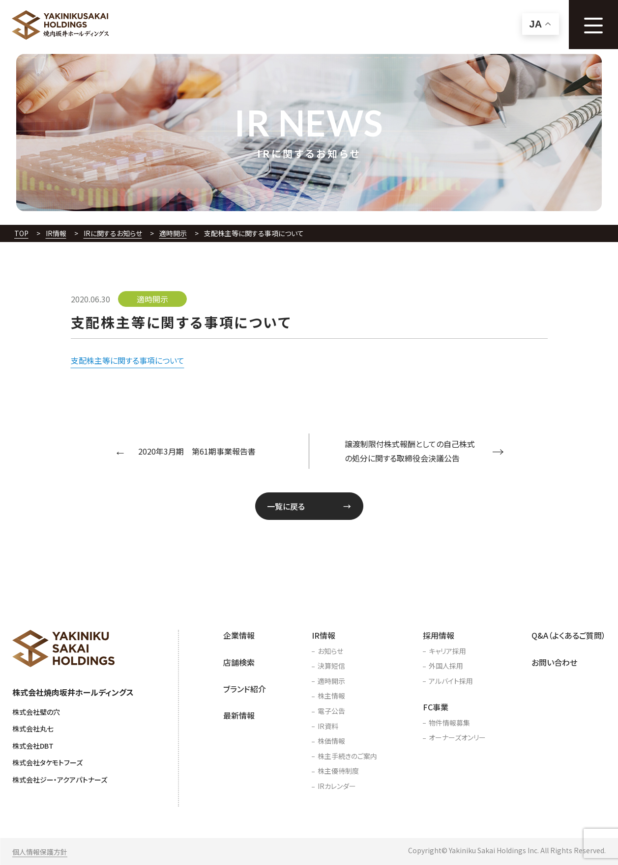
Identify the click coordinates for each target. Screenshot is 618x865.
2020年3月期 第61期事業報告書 (197, 451)
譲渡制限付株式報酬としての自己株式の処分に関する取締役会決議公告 (410, 451)
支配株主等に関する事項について (127, 360)
